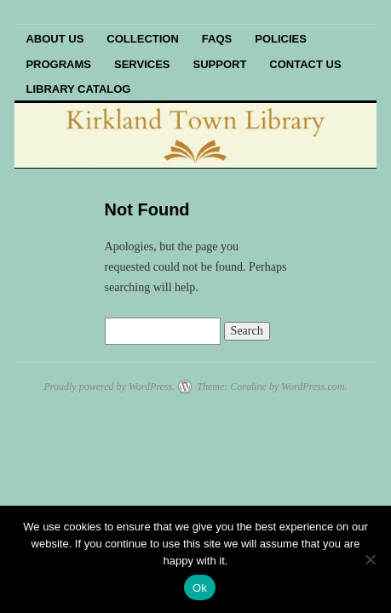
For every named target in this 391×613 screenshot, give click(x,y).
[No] (369, 559)
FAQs (217, 38)
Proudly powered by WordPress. (109, 386)
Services (142, 64)
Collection (142, 38)
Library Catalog (78, 89)
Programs (58, 64)
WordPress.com (312, 386)
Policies (281, 38)
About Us (54, 38)
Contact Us (305, 64)
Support (220, 64)
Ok (200, 587)
